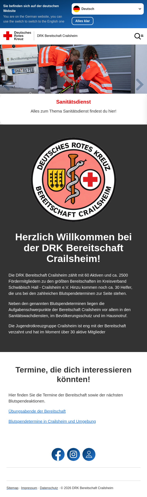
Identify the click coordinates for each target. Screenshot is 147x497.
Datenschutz (49, 488)
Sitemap (12, 488)
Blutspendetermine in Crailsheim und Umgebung (52, 421)
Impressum (29, 488)
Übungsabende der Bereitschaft (37, 411)
